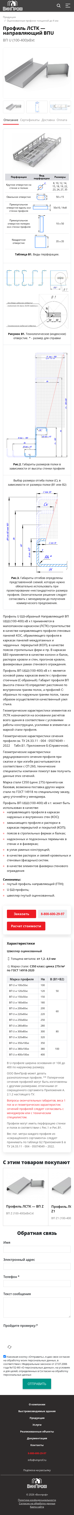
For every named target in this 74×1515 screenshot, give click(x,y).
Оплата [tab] (62, 120)
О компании (37, 1404)
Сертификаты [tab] (30, 120)
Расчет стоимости (26, 926)
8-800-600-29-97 (52, 914)
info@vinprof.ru (37, 1460)
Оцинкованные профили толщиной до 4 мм (32, 20)
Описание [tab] (11, 120)
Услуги (37, 1424)
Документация (37, 1438)
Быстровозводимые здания (37, 1411)
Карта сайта (37, 1506)
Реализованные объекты (37, 1431)
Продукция (9, 17)
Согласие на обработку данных (37, 1503)
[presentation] (33, 1337)
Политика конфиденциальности (37, 1500)
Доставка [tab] (48, 120)
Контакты (37, 1445)
